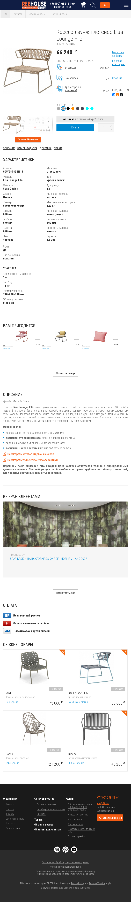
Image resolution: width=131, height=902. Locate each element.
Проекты (10, 809)
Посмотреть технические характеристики (32, 460)
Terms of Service (97, 883)
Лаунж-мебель (37, 14)
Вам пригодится (27, 148)
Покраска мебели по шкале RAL (81, 830)
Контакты (10, 823)
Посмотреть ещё (65, 593)
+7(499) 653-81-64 (63, 5)
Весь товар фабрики (118, 54)
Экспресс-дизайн (76, 836)
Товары (38, 819)
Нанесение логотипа (78, 814)
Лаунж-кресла (59, 14)
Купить (75, 127)
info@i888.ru (103, 803)
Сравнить (117, 78)
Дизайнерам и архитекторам (51, 809)
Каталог (18, 14)
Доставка (46, 148)
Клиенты (10, 804)
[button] (50, 31)
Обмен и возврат (44, 824)
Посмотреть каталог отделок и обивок (30, 454)
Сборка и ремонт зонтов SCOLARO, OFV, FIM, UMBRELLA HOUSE (80, 807)
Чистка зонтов (75, 819)
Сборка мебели (75, 824)
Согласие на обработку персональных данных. (65, 862)
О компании (10, 798)
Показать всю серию (118, 62)
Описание (9, 148)
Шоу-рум (10, 814)
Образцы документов (47, 829)
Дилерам (41, 814)
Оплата (58, 148)
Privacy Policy (77, 883)
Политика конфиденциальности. (65, 866)
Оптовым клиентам (46, 804)
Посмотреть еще (65, 373)
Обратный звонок (105, 5)
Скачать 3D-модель (28, 139)
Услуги (70, 798)
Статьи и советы (13, 828)
